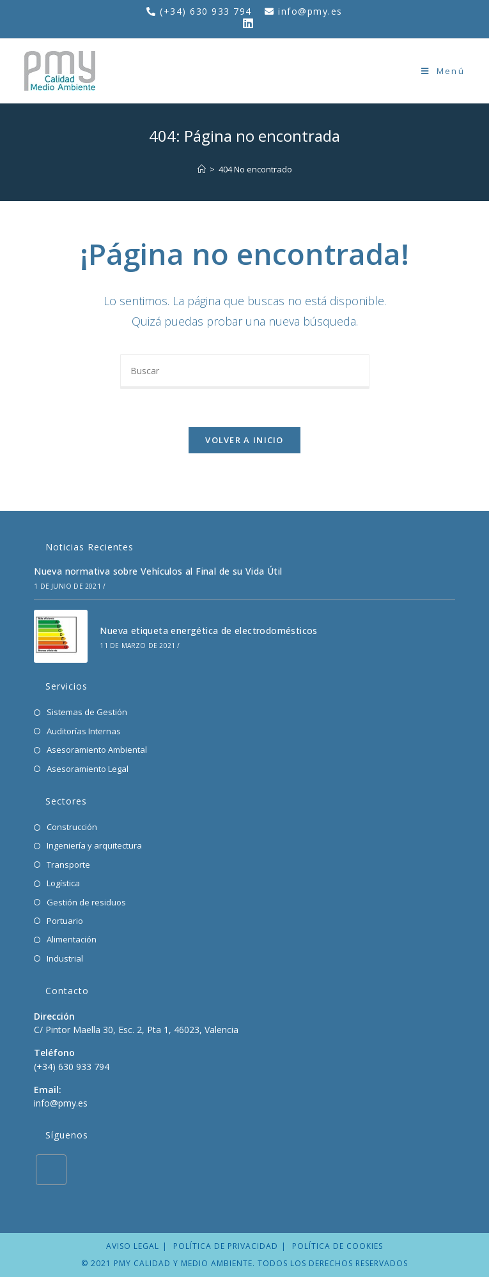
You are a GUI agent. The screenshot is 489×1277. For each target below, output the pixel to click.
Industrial (65, 958)
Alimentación (72, 939)
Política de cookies (337, 1246)
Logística (63, 883)
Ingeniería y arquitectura (94, 845)
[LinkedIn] (51, 1169)
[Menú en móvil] (443, 71)
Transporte (68, 864)
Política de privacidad (225, 1246)
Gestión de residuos (86, 902)
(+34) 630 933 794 (207, 11)
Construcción (72, 827)
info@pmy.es (310, 11)
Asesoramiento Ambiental (97, 749)
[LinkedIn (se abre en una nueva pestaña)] (245, 23)
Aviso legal (132, 1246)
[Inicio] (202, 169)
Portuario (65, 920)
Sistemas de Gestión (87, 712)
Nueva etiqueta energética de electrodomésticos (208, 630)
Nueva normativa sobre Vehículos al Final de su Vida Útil (158, 571)
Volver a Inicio (244, 440)
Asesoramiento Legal (87, 769)
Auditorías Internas (84, 731)
